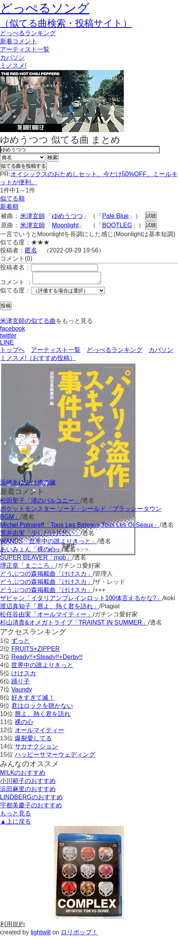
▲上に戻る (15, 824)
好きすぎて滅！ (33, 700)
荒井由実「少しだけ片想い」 (40, 535)
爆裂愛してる (33, 740)
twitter (8, 338)
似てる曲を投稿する (23, 166)
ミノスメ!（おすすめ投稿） (38, 360)
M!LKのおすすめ (22, 775)
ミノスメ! (13, 65)
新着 (18, 41)
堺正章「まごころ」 (28, 568)
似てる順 (12, 198)
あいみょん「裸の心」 (31, 551)
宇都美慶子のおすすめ (31, 807)
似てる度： (15, 292)
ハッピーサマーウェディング (55, 757)
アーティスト (25, 49)
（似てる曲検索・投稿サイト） (66, 23)
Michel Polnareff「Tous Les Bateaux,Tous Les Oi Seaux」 (79, 527)
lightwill (41, 934)
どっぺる (28, 33)
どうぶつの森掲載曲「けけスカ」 (46, 576)
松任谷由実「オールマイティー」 (46, 616)
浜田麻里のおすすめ (28, 791)
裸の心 (24, 724)
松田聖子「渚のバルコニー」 (40, 503)
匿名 (31, 250)
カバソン (12, 57)
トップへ (12, 352)
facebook (12, 331)
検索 (53, 157)
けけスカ (23, 675)
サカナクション (36, 748)
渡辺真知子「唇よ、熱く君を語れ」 (49, 608)
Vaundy (21, 691)
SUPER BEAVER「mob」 (36, 559)
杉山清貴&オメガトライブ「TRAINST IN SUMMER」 (74, 624)
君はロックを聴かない (42, 708)
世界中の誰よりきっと (42, 667)
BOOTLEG (117, 225)
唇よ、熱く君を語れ (42, 716)
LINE (7, 345)
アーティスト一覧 (55, 352)
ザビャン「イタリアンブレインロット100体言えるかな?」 (81, 600)
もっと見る (15, 815)
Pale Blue (115, 216)
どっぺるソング (44, 8)
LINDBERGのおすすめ (31, 799)
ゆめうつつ (67, 216)
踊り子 (20, 683)
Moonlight (65, 225)
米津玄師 (32, 216)
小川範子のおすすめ (28, 783)
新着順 (9, 206)
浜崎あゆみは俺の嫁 (28, 484)
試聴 (151, 216)
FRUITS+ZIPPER (35, 651)
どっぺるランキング (114, 352)
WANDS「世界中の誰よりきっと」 (48, 543)
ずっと (20, 643)
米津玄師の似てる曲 (28, 323)
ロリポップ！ (79, 934)
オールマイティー (39, 732)
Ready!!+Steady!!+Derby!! (46, 659)
